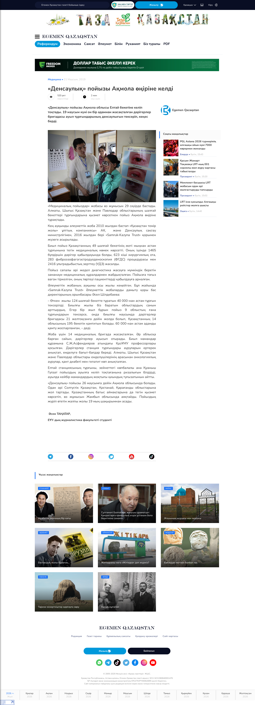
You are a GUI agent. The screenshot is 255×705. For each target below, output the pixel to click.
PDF (166, 44)
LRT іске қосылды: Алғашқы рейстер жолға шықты (198, 203)
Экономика (72, 44)
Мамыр (108, 695)
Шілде (147, 695)
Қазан (206, 695)
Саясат (89, 44)
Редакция (76, 636)
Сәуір (88, 695)
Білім (119, 44)
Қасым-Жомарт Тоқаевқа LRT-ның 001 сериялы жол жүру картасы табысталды (197, 166)
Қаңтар (29, 695)
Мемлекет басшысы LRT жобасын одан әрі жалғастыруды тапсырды (196, 186)
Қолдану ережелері (146, 636)
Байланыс (149, 650)
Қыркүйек (186, 695)
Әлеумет (105, 44)
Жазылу (156, 5)
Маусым (128, 695)
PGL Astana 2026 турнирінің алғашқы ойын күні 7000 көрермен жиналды (198, 145)
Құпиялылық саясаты (118, 636)
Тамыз (167, 695)
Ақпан (49, 695)
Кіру (213, 5)
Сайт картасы (170, 636)
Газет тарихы (94, 636)
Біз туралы (151, 44)
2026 (10, 695)
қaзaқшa (189, 5)
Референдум (47, 44)
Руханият (133, 44)
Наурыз (69, 695)
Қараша (226, 695)
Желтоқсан (245, 695)
